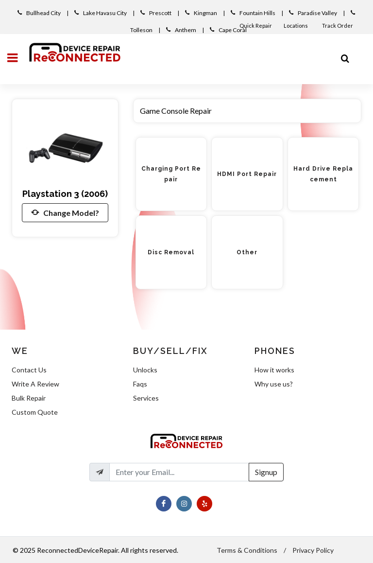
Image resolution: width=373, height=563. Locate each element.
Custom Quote (35, 412)
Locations (296, 25)
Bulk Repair (29, 398)
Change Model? (65, 212)
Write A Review (35, 384)
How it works (274, 370)
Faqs (140, 384)
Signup (266, 471)
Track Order (338, 25)
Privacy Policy (313, 550)
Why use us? (273, 384)
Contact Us (29, 370)
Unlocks (145, 370)
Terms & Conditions (247, 550)
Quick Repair (255, 25)
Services (146, 398)
